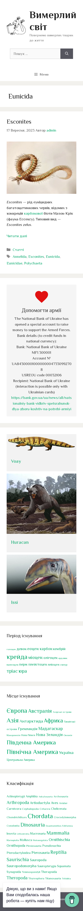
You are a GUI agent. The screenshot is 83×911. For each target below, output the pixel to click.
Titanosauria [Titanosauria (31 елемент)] (53, 878)
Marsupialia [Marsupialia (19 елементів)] (13, 840)
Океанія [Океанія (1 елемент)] (68, 735)
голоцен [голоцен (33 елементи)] (11, 649)
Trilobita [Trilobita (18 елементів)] (66, 878)
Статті (18, 250)
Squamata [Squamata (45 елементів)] (64, 866)
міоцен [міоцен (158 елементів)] (35, 657)
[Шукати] (66, 54)
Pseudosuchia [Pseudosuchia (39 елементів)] (51, 845)
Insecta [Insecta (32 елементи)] (11, 833)
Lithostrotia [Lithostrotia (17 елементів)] (23, 833)
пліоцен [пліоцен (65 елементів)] (53, 664)
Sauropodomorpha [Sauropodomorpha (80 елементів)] (22, 866)
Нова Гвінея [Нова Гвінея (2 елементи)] (28, 735)
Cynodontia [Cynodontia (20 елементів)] (13, 825)
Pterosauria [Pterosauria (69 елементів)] (40, 853)
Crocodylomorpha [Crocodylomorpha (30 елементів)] (65, 817)
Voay (16, 461)
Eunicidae (14, 263)
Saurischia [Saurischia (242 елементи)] (18, 859)
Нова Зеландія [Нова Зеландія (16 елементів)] (49, 734)
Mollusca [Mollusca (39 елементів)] (26, 840)
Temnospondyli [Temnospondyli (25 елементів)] (31, 872)
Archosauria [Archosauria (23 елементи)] (61, 796)
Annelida (20, 256)
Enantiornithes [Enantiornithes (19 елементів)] (53, 825)
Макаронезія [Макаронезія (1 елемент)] (13, 735)
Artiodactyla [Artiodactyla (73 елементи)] (40, 803)
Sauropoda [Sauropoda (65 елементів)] (38, 860)
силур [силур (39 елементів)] (64, 664)
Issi (14, 602)
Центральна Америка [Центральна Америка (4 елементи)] (21, 759)
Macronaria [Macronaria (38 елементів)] (38, 833)
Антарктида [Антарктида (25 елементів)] (31, 721)
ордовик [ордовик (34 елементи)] (62, 658)
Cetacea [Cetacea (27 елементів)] (45, 808)
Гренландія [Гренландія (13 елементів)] (27, 728)
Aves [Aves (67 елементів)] (54, 803)
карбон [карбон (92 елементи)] (46, 649)
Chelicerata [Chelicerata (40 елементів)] (58, 808)
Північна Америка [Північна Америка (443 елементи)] (32, 751)
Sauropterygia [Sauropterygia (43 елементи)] (46, 866)
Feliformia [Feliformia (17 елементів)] (67, 825)
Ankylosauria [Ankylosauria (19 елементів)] (46, 796)
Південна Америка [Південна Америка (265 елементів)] (31, 742)
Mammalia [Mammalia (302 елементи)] (57, 833)
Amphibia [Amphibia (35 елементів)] (32, 796)
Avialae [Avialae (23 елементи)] (63, 803)
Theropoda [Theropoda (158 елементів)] (17, 877)
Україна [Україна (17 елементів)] (66, 752)
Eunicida (53, 256)
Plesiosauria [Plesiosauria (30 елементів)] (33, 845)
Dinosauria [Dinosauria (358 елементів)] (32, 825)
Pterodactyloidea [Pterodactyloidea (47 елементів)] (19, 853)
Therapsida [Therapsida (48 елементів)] (49, 872)
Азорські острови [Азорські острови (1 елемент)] (62, 712)
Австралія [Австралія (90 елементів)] (40, 711)
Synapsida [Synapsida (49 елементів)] (14, 872)
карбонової (33, 213)
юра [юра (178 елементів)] (23, 671)
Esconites (19, 121)
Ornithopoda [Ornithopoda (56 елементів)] (16, 845)
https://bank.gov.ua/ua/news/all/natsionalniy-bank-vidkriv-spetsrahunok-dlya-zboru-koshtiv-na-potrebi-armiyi (41, 403)
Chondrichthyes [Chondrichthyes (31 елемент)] (17, 817)
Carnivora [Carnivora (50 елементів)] (14, 808)
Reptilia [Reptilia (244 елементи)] (58, 852)
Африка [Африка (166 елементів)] (53, 720)
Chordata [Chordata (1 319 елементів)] (40, 816)
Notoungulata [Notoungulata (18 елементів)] (40, 840)
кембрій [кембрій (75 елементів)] (59, 649)
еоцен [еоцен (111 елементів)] (33, 648)
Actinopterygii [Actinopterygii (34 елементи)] (16, 796)
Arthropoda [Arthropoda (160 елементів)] (18, 802)
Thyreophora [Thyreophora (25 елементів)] (36, 878)
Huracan (20, 542)
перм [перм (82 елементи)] (23, 664)
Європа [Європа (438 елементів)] (17, 710)
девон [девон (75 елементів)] (21, 649)
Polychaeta (33, 263)
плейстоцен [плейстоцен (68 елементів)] (37, 664)
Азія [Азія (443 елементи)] (13, 720)
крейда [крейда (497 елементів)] (17, 656)
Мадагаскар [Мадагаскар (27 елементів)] (50, 728)
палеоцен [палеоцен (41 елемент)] (12, 664)
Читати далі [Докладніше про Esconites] (17, 236)
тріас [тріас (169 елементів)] (12, 671)
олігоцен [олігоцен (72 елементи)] (50, 658)
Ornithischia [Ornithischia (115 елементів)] (59, 839)
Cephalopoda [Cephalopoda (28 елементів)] (30, 808)
